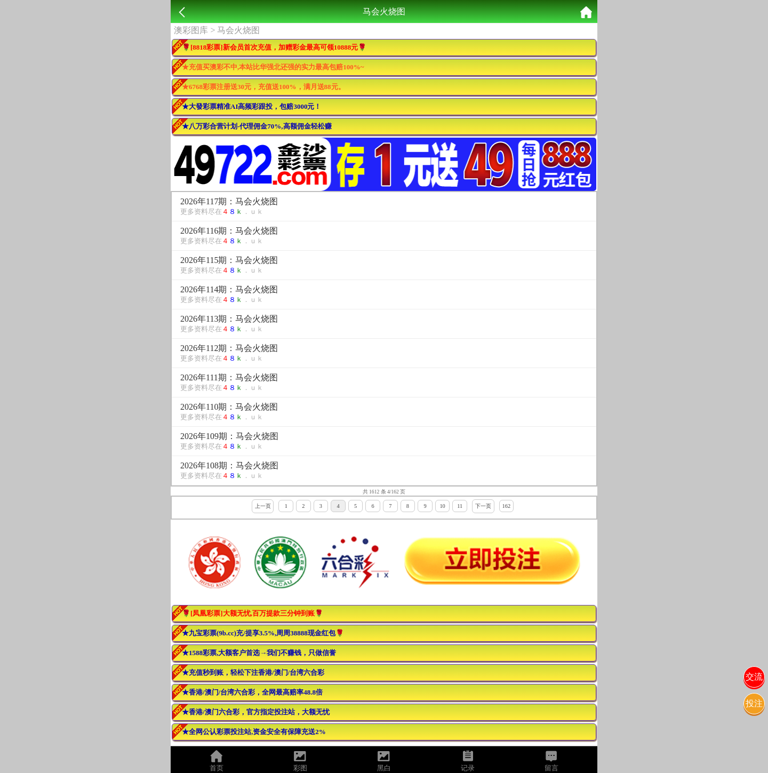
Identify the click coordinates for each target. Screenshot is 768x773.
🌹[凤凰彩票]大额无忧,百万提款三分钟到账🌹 (252, 613)
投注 (754, 703)
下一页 (483, 506)
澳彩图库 (191, 30)
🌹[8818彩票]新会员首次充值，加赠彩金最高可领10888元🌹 (274, 47)
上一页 (263, 506)
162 (506, 506)
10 (442, 506)
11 (459, 506)
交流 (754, 676)
